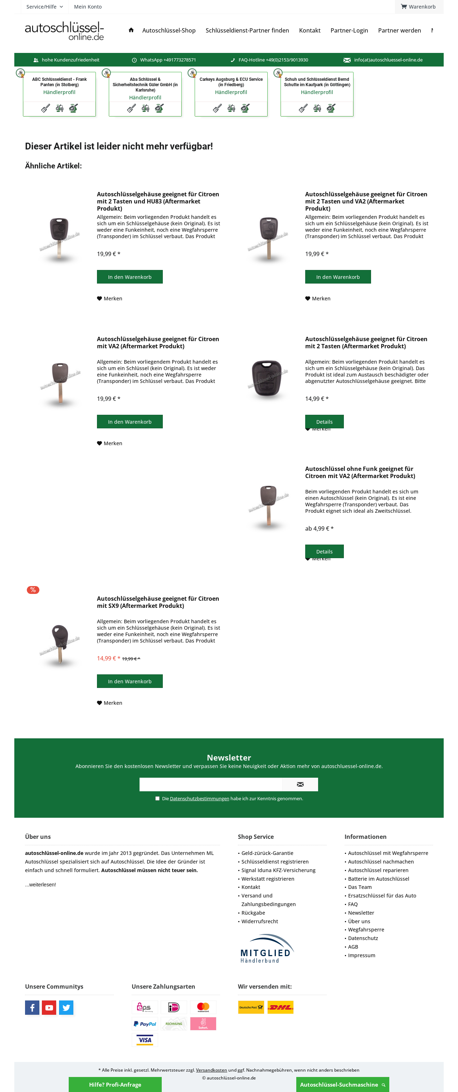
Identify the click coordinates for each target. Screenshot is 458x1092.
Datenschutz (363, 938)
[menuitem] (419, 7)
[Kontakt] (310, 30)
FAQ (353, 904)
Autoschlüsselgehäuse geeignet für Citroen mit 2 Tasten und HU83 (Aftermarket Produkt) (158, 201)
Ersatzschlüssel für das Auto (382, 895)
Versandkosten (211, 1070)
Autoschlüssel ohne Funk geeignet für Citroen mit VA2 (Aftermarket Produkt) (360, 472)
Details (324, 421)
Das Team (360, 887)
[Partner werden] (399, 30)
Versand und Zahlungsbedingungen (269, 899)
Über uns (359, 921)
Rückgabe (253, 912)
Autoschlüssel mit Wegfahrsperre (388, 853)
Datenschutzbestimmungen (199, 798)
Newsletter (361, 912)
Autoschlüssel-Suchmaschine (342, 1084)
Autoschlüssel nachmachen (381, 861)
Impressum (361, 955)
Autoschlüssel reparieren (378, 870)
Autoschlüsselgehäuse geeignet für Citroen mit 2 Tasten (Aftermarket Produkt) (366, 342)
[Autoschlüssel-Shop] (169, 30)
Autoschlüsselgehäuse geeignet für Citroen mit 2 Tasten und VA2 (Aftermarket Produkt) (366, 201)
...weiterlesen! (40, 884)
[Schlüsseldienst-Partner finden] (247, 30)
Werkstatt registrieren (268, 878)
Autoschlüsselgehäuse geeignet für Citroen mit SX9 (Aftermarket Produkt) (158, 602)
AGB (353, 946)
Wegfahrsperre (366, 929)
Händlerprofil (59, 92)
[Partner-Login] (349, 30)
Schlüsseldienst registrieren (275, 861)
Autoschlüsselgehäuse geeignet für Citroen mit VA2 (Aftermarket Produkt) (158, 342)
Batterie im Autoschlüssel (378, 878)
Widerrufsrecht (260, 921)
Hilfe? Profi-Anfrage (115, 1084)
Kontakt (251, 887)
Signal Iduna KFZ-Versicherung (279, 870)
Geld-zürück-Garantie (267, 853)
